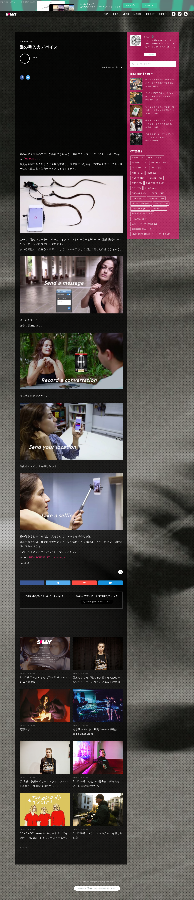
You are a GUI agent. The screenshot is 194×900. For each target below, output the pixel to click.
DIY (136, 188)
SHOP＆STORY (160, 163)
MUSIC (126, 13)
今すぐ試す (131, 5)
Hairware (30, 158)
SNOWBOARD (155, 183)
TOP (106, 13)
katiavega (59, 557)
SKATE (156, 178)
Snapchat (185, 14)
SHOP (161, 13)
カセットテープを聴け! (145, 224)
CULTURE (150, 13)
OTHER (164, 234)
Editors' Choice (142, 214)
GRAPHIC (156, 198)
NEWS (138, 158)
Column (159, 209)
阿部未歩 (25, 729)
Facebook (173, 14)
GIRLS (115, 13)
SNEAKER (139, 193)
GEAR (138, 198)
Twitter (179, 14)
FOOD (156, 168)
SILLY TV (155, 158)
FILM (152, 173)
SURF (137, 183)
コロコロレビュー (142, 229)
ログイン (149, 5)
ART (137, 173)
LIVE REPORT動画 (143, 234)
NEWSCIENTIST (39, 557)
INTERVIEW (141, 203)
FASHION (138, 13)
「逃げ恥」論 (140, 219)
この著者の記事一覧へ (111, 67)
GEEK (158, 193)
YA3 (34, 57)
